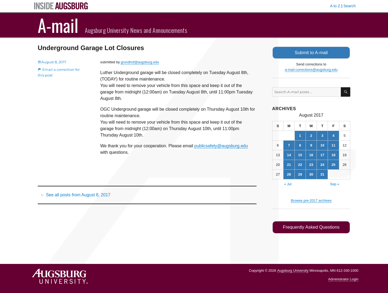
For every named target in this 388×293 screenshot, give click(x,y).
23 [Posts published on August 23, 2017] (311, 164)
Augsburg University (293, 269)
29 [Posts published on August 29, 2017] (300, 174)
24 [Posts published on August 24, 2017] (322, 164)
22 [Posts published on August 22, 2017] (300, 164)
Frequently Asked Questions (311, 226)
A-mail (58, 25)
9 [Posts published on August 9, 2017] (311, 145)
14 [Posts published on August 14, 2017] (289, 154)
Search (349, 6)
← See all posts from (75, 195)
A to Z (335, 6)
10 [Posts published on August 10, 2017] (322, 145)
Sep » (334, 184)
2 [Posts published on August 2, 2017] (311, 135)
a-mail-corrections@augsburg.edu (311, 69)
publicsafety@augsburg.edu (221, 146)
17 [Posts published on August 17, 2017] (322, 154)
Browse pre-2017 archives (311, 200)
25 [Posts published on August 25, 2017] (333, 164)
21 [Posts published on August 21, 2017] (289, 164)
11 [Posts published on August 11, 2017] (333, 145)
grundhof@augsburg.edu (140, 62)
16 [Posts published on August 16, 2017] (311, 154)
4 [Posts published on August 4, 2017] (333, 135)
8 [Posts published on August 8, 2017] (300, 145)
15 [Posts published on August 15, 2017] (300, 154)
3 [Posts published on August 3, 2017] (322, 135)
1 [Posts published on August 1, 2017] (300, 135)
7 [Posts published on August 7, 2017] (289, 145)
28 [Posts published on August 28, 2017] (289, 174)
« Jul (287, 184)
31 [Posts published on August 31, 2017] (322, 174)
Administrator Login (343, 278)
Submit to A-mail (311, 52)
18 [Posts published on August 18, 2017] (333, 154)
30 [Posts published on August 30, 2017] (311, 174)
